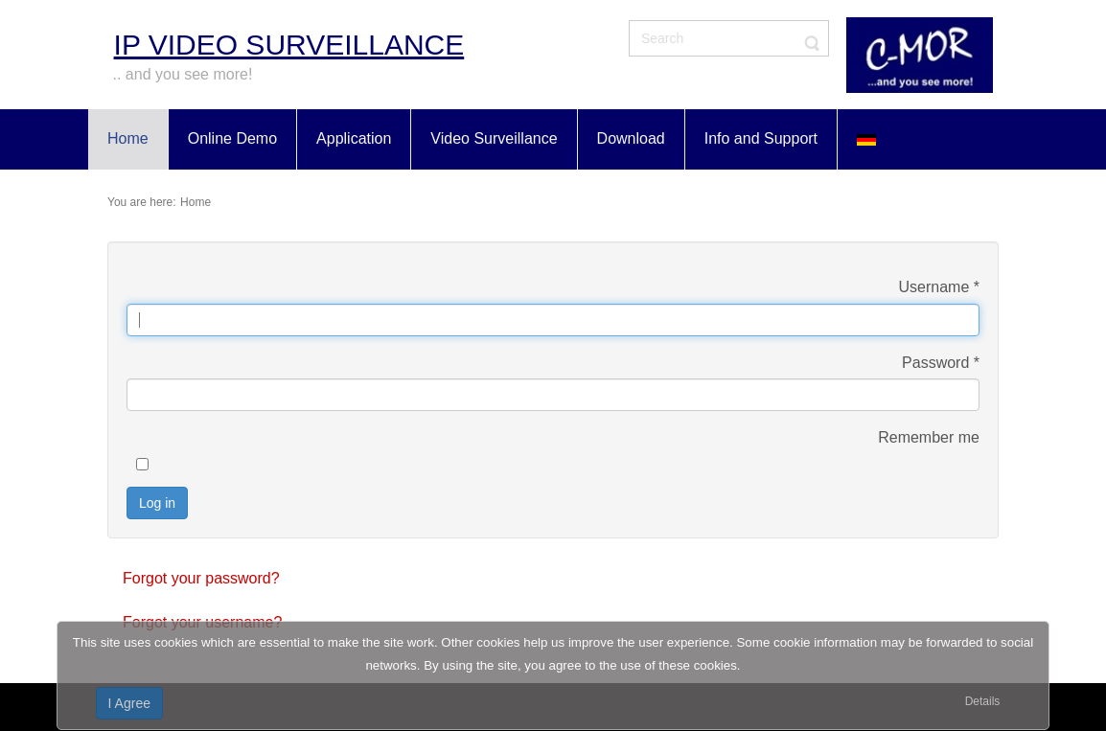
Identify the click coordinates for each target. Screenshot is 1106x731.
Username (939, 287)
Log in (157, 503)
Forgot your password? (201, 578)
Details (983, 701)
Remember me (928, 437)
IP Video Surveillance (289, 44)
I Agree (129, 703)
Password (940, 362)
